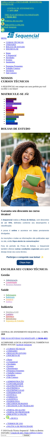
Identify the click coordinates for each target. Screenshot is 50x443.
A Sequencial (11, 55)
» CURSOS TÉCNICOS (15, 349)
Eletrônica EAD (12, 117)
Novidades (10, 58)
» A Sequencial (12, 362)
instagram (12, 27)
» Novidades (11, 364)
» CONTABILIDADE (14, 384)
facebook (4, 27)
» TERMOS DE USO (14, 424)
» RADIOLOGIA (13, 401)
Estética (9, 106)
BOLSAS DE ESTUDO (15, 47)
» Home (9, 360)
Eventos (9, 60)
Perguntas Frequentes (14, 66)
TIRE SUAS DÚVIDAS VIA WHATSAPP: (24, 338)
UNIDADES (11, 45)
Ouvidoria (10, 71)
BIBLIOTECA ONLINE (12, 25)
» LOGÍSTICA (12, 399)
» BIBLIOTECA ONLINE (16, 414)
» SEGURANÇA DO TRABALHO (20, 406)
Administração (12, 123)
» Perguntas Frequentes (15, 371)
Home (8, 53)
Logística (9, 101)
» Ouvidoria (10, 375)
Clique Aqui (25, 262)
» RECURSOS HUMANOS (17, 404)
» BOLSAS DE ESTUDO (16, 353)
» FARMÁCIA (12, 397)
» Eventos (10, 366)
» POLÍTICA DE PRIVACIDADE (19, 426)
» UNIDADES (11, 351)
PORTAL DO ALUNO (12, 21)
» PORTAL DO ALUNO (15, 410)
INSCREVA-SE (7, 4)
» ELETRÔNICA (13, 388)
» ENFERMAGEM (13, 392)
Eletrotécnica (11, 99)
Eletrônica (10, 110)
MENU (4, 38)
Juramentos (10, 62)
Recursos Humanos (13, 104)
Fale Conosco (11, 73)
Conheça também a (21, 2)
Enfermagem (11, 119)
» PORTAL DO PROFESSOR (17, 412)
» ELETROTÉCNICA (14, 386)
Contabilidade (11, 108)
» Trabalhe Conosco (14, 373)
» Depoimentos (12, 368)
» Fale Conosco (12, 377)
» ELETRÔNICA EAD (15, 390)
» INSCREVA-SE (13, 355)
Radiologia (10, 121)
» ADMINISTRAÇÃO (15, 381)
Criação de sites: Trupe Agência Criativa (27, 433)
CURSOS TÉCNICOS (15, 42)
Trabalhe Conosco (13, 68)
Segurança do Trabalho (15, 115)
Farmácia (9, 112)
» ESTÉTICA (11, 395)
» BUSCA (12, 418)
